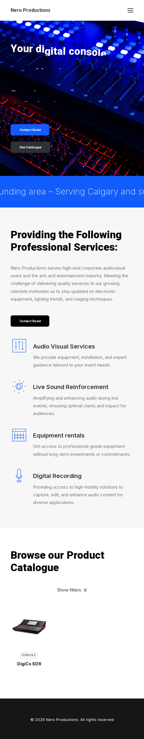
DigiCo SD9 (29, 682)
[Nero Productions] (30, 10)
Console (29, 675)
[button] (130, 10)
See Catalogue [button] (30, 147)
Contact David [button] (30, 130)
